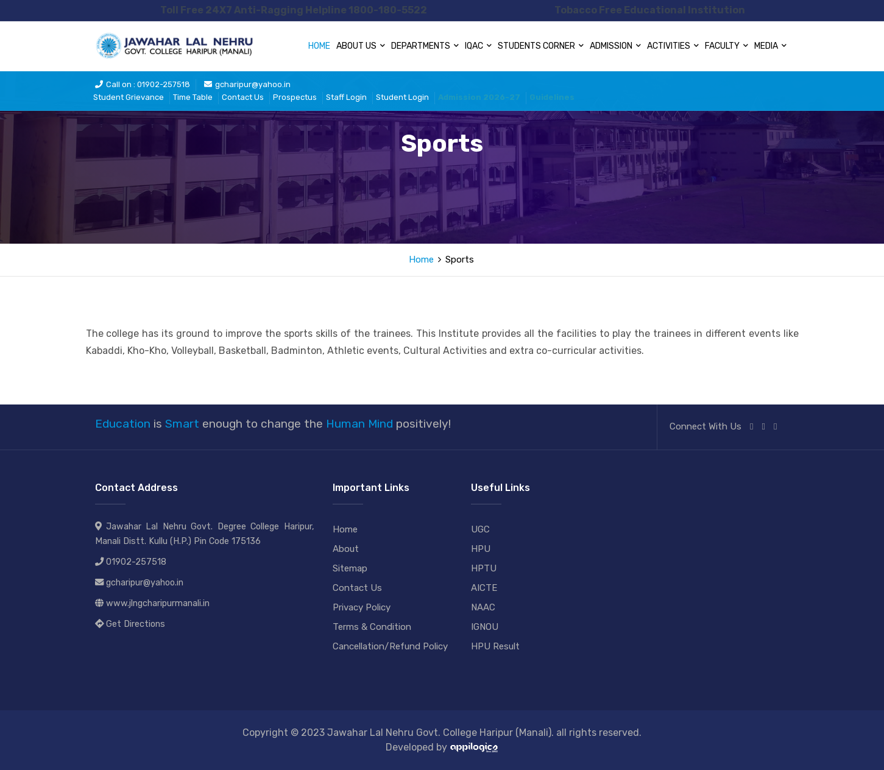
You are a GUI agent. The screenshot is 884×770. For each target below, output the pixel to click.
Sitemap (350, 568)
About (346, 548)
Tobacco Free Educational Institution (649, 10)
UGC (480, 529)
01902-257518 (136, 562)
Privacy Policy (362, 607)
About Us (360, 46)
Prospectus (295, 97)
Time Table (193, 97)
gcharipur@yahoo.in (247, 84)
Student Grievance (128, 97)
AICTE (484, 587)
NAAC (483, 607)
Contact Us (243, 97)
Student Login (402, 97)
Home (319, 46)
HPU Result (495, 646)
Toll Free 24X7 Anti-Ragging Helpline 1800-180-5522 (293, 10)
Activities (673, 46)
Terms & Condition (372, 626)
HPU (480, 548)
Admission (615, 46)
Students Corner (541, 46)
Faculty (726, 46)
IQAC (478, 46)
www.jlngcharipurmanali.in (158, 603)
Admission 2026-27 (479, 97)
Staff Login (346, 97)
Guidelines (552, 97)
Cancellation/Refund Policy (390, 646)
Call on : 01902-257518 (142, 84)
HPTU (484, 568)
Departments (425, 46)
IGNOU (484, 626)
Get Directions (135, 624)
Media (770, 46)
